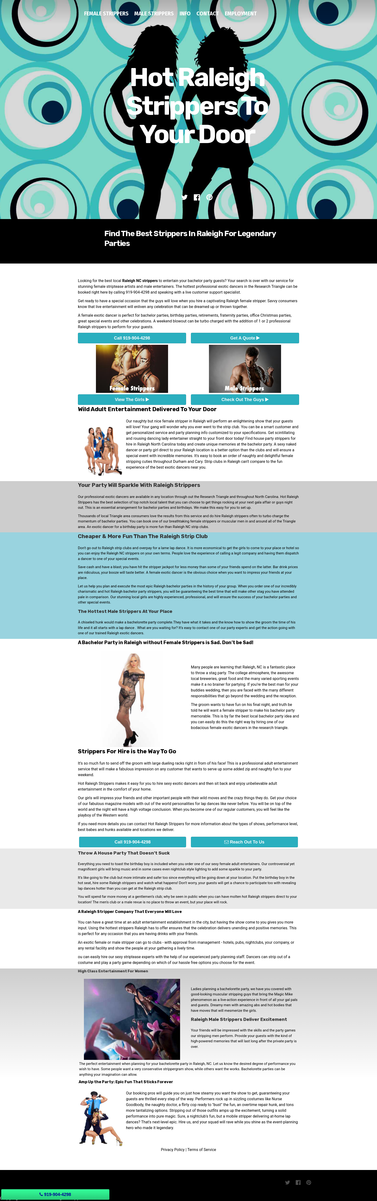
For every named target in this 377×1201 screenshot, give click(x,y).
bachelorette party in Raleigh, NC (185, 1064)
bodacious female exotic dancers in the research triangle (239, 727)
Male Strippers (154, 13)
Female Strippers (106, 13)
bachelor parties (155, 315)
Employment (241, 13)
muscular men (232, 521)
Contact (207, 13)
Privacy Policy (173, 1149)
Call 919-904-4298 (132, 338)
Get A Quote (245, 338)
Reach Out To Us (244, 842)
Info (185, 13)
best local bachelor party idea (266, 716)
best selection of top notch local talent (136, 502)
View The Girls (132, 399)
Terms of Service (201, 1149)
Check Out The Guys (245, 399)
